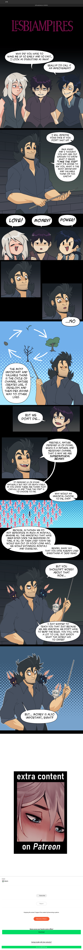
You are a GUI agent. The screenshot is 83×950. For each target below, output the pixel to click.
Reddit (53, 890)
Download (41, 932)
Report (41, 903)
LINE (29, 890)
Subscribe (42, 895)
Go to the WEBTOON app (41, 947)
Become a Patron (41, 919)
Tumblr (47, 890)
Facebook (35, 890)
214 (6, 2)
